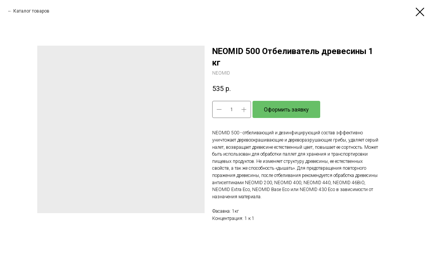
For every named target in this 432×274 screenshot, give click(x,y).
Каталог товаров (31, 11)
